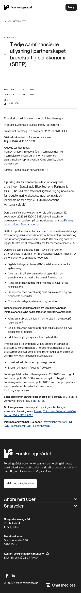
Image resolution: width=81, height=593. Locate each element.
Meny (71, 7)
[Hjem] (27, 456)
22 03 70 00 (30, 557)
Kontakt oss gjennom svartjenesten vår (26, 553)
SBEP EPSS (38, 400)
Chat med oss (64, 585)
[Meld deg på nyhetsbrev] (20, 483)
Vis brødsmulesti (15, 21)
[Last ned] (11, 103)
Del (6, 99)
